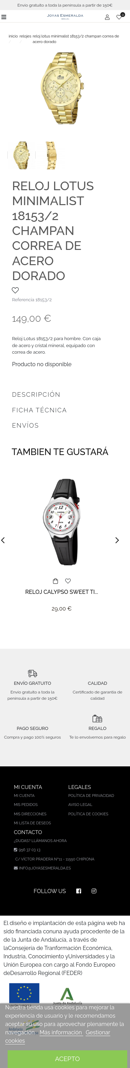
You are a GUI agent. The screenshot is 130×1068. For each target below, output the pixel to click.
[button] (5, 540)
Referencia (23, 299)
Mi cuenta (24, 795)
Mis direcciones (30, 814)
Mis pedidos (26, 804)
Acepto (67, 1058)
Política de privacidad (91, 795)
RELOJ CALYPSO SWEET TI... (61, 592)
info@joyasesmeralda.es (45, 868)
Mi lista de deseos (32, 823)
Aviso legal (80, 804)
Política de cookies (88, 814)
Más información (61, 1032)
